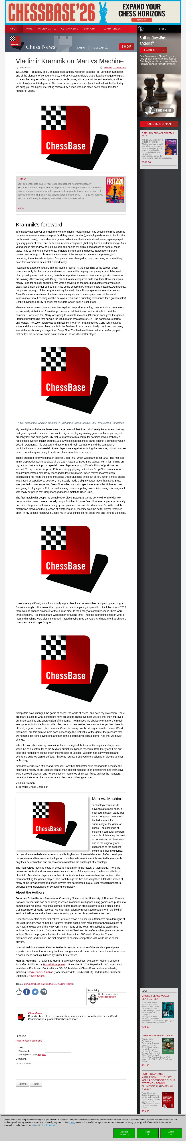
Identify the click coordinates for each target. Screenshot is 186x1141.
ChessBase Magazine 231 (158, 1035)
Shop (13, 28)
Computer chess (32, 984)
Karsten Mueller (48, 984)
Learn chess (112, 28)
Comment (21, 1059)
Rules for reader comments (29, 1041)
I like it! (107, 67)
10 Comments (119, 67)
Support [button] (91, 28)
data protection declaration (43, 1125)
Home (29, 28)
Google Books (35, 972)
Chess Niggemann (107, 997)
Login (162, 29)
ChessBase (35, 1013)
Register (42, 1054)
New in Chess (36, 975)
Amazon (48, 972)
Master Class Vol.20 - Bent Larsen (156, 997)
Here (72, 1122)
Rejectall (148, 1133)
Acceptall (171, 1133)
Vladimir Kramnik (65, 984)
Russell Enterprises (54, 964)
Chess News (40, 47)
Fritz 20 (22, 179)
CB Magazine (69, 28)
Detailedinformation (124, 1133)
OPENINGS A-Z (47, 28)
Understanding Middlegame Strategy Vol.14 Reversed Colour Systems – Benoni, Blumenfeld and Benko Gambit (158, 1082)
